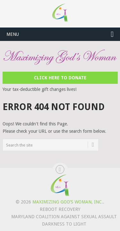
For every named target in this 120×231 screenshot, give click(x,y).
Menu (12, 34)
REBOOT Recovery (60, 209)
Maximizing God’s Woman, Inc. (67, 201)
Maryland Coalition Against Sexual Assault (64, 216)
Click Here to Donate (60, 77)
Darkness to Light (64, 224)
